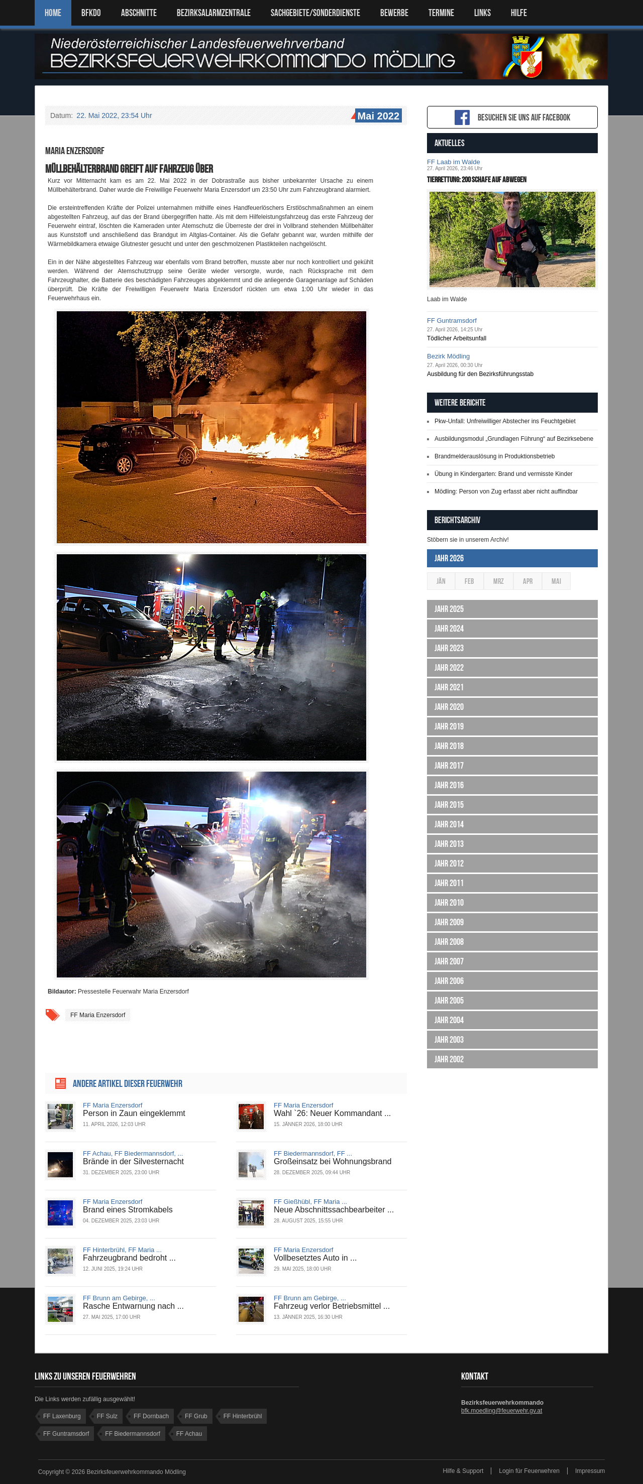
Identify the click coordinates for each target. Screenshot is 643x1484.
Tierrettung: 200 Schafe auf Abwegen (476, 179)
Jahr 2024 (449, 629)
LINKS (482, 13)
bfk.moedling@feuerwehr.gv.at (501, 1410)
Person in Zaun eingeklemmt (134, 1113)
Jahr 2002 (449, 1059)
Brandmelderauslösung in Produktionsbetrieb (495, 456)
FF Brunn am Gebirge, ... (119, 1298)
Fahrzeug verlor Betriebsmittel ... (332, 1306)
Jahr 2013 (449, 844)
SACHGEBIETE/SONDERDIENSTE (315, 13)
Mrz (498, 581)
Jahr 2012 (449, 863)
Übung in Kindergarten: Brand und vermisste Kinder (504, 473)
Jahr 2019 (449, 726)
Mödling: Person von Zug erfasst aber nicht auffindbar (506, 491)
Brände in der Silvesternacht (133, 1161)
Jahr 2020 (449, 707)
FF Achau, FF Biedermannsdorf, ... (133, 1153)
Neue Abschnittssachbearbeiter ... (334, 1209)
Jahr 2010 (449, 903)
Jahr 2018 (449, 746)
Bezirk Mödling (448, 356)
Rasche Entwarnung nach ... (133, 1306)
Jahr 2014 (449, 824)
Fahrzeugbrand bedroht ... (129, 1258)
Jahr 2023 (449, 648)
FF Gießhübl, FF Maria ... (310, 1201)
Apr (527, 581)
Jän (441, 581)
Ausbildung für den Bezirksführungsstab (480, 374)
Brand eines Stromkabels (128, 1209)
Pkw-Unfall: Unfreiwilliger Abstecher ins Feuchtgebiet (505, 421)
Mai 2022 (377, 116)
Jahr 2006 (449, 981)
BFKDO (91, 13)
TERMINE (441, 13)
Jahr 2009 (449, 922)
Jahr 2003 (449, 1040)
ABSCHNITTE (139, 13)
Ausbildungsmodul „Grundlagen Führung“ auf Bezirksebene (514, 438)
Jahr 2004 (449, 1020)
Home (53, 13)
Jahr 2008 (449, 942)
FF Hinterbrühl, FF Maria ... (122, 1250)
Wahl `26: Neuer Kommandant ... (332, 1113)
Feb (469, 581)
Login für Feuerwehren (529, 1470)
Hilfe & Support (463, 1470)
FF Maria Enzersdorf (97, 1015)
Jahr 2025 (449, 609)
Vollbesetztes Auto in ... (315, 1258)
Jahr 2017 (449, 766)
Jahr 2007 (449, 961)
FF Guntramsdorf (452, 320)
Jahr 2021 (449, 687)
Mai (556, 581)
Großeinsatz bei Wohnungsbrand (333, 1161)
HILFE (519, 13)
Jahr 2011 (449, 883)
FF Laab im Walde (453, 162)
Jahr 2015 (449, 805)
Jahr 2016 (449, 785)
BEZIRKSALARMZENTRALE (214, 13)
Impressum (590, 1470)
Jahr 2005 (449, 1001)
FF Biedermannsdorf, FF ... (313, 1153)
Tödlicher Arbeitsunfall (456, 338)
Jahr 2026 (449, 558)
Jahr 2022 (449, 668)
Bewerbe (394, 13)
